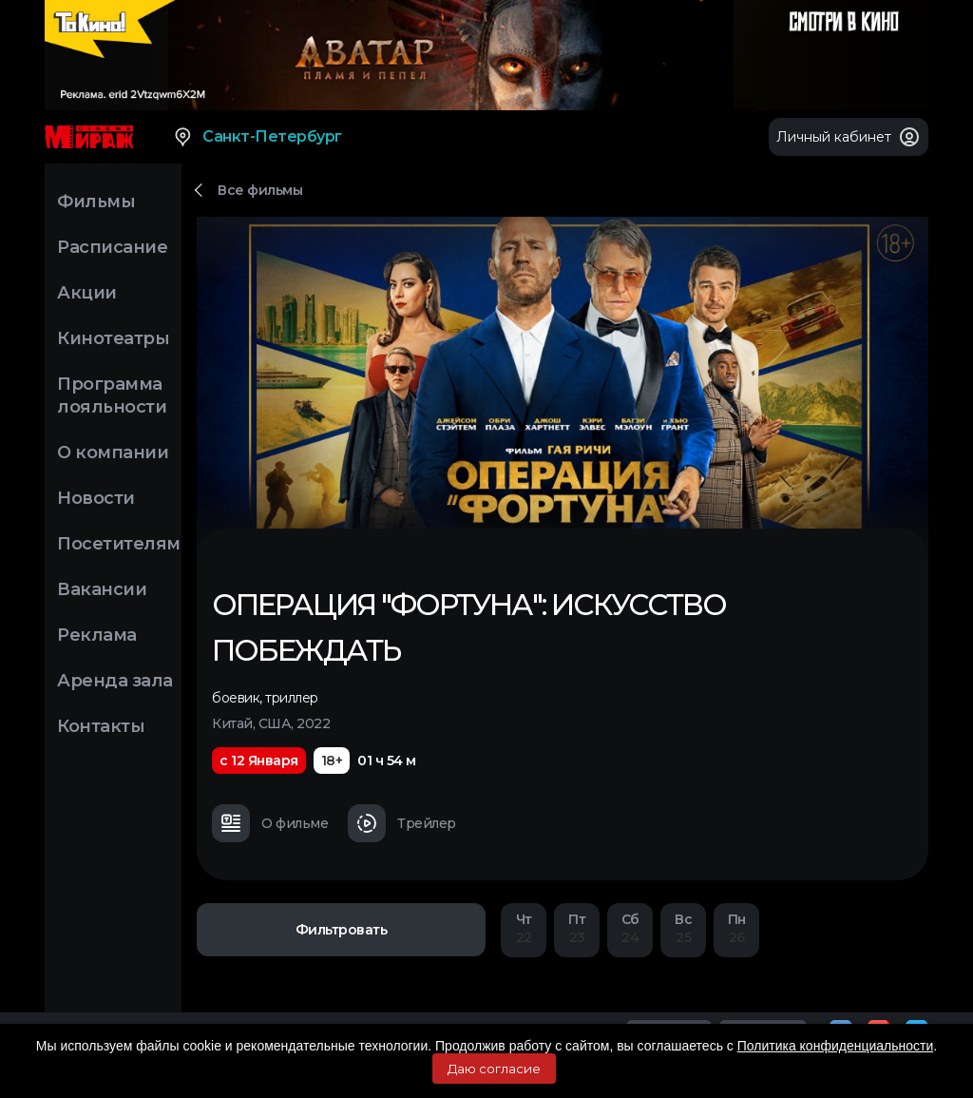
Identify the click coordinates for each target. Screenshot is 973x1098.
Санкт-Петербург (257, 136)
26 (736, 928)
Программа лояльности (111, 395)
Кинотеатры (113, 338)
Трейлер (402, 823)
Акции (87, 292)
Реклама (97, 635)
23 (577, 928)
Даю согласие (494, 1068)
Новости (96, 498)
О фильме (270, 823)
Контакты (100, 726)
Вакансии (101, 589)
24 (630, 928)
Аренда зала (115, 680)
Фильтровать (342, 929)
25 (683, 928)
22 (523, 928)
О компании (112, 452)
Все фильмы (260, 190)
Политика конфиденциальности (835, 1045)
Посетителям (119, 543)
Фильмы (96, 201)
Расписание (112, 247)
